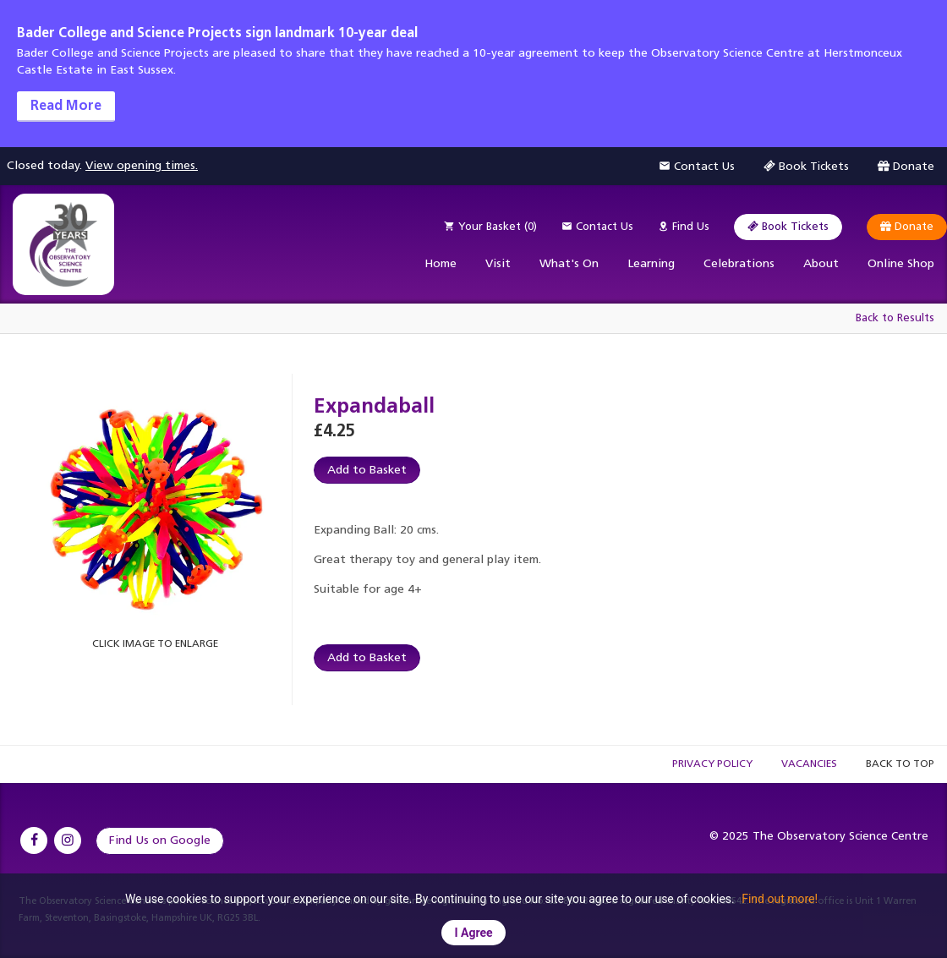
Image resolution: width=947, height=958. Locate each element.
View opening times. (141, 165)
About (821, 263)
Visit (498, 263)
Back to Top (900, 763)
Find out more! (780, 899)
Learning (651, 263)
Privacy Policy (712, 763)
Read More (65, 105)
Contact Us (597, 226)
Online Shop (901, 263)
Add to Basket (367, 470)
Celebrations (739, 263)
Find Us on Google (160, 840)
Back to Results (895, 317)
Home (440, 263)
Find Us (683, 226)
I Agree (473, 932)
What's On (569, 263)
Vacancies (809, 763)
